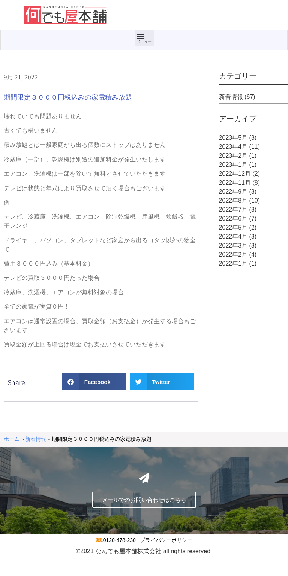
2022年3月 (233, 245)
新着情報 (231, 97)
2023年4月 (233, 146)
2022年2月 (233, 254)
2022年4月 (233, 236)
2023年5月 (233, 137)
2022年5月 (233, 227)
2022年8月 (233, 200)
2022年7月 (233, 209)
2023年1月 (233, 164)
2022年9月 (233, 191)
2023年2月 (233, 155)
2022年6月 (233, 218)
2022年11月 (235, 182)
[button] (144, 38)
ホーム (12, 439)
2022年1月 (233, 263)
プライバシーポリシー (166, 558)
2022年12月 (235, 173)
